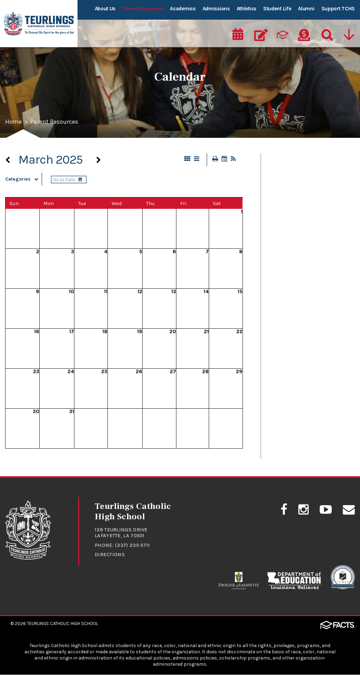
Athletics (246, 9)
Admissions (216, 9)
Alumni (306, 9)
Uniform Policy (286, 322)
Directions (110, 555)
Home (13, 122)
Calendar (278, 193)
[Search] (325, 33)
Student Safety (286, 306)
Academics (182, 9)
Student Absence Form (296, 274)
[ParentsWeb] (282, 33)
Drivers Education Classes (300, 225)
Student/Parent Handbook (301, 290)
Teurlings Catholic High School (62, 623)
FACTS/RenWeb (286, 241)
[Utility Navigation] (348, 33)
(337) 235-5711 (132, 545)
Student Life (277, 9)
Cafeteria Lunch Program (299, 177)
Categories (23, 179)
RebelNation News (290, 258)
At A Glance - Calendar (295, 160)
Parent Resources (142, 9)
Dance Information (291, 209)
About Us (105, 9)
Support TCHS (338, 9)
